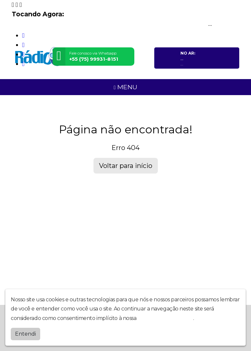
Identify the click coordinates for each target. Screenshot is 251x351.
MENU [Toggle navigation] (125, 87)
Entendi (25, 334)
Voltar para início (125, 166)
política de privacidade (165, 318)
